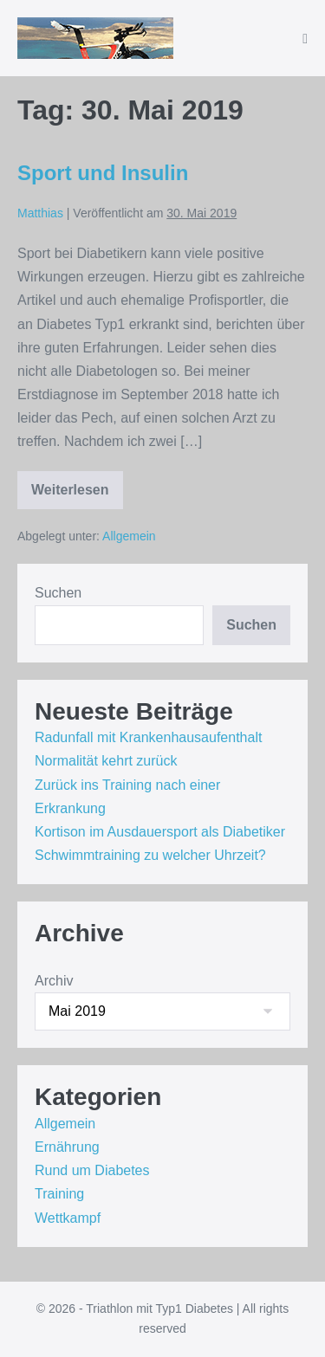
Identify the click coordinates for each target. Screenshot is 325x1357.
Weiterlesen (72, 495)
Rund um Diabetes (92, 1170)
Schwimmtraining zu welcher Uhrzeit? (150, 855)
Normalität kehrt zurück (106, 760)
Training (59, 1193)
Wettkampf (68, 1218)
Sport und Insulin (102, 172)
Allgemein (128, 536)
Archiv (54, 980)
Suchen (58, 592)
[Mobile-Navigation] (305, 39)
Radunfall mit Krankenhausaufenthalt (148, 737)
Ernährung (67, 1147)
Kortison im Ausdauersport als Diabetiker (160, 831)
